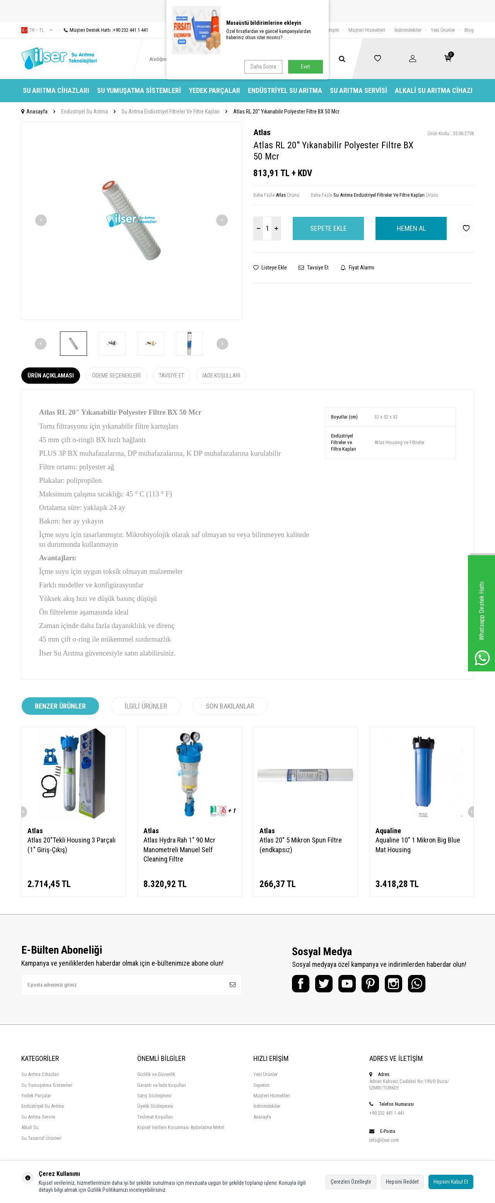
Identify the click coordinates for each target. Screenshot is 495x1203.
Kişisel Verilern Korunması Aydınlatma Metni (180, 1127)
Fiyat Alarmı (357, 267)
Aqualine (388, 831)
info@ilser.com (384, 1140)
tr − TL (37, 30)
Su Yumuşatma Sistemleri (139, 90)
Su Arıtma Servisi (358, 90)
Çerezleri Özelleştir (351, 1182)
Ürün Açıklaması (50, 375)
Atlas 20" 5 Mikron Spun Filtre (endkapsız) (300, 844)
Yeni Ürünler (443, 30)
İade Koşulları (221, 375)
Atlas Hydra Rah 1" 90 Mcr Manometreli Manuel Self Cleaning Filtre (179, 849)
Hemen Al (411, 228)
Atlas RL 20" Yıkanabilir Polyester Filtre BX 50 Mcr (286, 111)
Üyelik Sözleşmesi (155, 1106)
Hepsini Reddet (402, 1182)
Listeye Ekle (270, 267)
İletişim (332, 30)
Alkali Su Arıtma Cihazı (434, 90)
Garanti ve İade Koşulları (161, 1085)
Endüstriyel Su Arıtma (285, 90)
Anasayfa (34, 111)
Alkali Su (30, 1127)
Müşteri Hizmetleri (366, 30)
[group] (131, 220)
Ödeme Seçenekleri (116, 375)
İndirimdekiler (408, 30)
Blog (469, 30)
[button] (41, 220)
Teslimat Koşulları (155, 1117)
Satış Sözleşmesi (154, 1095)
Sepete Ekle (328, 228)
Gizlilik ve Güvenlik (156, 1074)
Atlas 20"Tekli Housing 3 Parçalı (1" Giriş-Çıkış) (71, 844)
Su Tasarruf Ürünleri (41, 1138)
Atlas (262, 132)
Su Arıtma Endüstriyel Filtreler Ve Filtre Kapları (170, 111)
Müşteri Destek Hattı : (103, 30)
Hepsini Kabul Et (451, 1182)
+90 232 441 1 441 (387, 1113)
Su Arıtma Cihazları (56, 90)
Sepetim (261, 1085)
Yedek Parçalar (214, 90)
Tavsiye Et (314, 267)
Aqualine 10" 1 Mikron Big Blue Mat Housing (418, 844)
